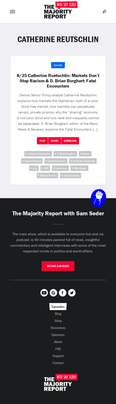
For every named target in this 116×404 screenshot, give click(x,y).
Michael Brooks (48, 175)
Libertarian (61, 168)
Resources (58, 327)
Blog (58, 313)
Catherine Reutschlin (39, 154)
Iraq (35, 168)
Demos (86, 154)
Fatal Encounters (57, 161)
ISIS (46, 168)
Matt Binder (80, 168)
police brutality (71, 175)
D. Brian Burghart (66, 154)
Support (58, 355)
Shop (58, 320)
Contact (58, 362)
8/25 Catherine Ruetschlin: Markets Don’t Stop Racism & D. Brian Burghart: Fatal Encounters (58, 81)
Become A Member (58, 266)
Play (42, 141)
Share (54, 141)
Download (70, 141)
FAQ (58, 348)
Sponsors (58, 334)
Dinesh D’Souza (33, 161)
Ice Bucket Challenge (84, 161)
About (58, 341)
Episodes (58, 306)
